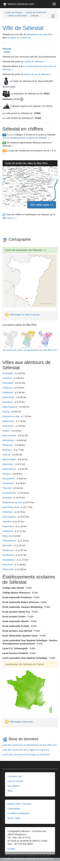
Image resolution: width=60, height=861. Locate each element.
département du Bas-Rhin (39, 34)
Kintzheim (7, 378)
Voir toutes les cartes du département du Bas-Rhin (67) (29, 350)
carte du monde (15, 781)
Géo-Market (13, 786)
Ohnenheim (8, 483)
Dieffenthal (8, 392)
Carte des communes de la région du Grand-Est (26, 754)
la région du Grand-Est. (19, 37)
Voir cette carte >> (41, 204)
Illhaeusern (8, 445)
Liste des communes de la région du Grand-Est (25, 749)
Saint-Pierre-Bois (11, 507)
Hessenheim (9, 478)
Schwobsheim (9, 493)
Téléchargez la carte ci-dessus (22, 314)
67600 (6, 52)
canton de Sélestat (34, 61)
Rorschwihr (8, 426)
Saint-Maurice (9, 517)
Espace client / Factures (19, 804)
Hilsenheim (8, 464)
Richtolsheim (9, 560)
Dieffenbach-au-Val (12, 502)
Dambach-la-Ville (11, 416)
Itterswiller (7, 545)
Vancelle (7, 521)
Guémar (6, 454)
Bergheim (7, 450)
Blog (10, 790)
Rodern (6, 430)
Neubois (6, 473)
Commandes (14, 808)
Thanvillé (7, 488)
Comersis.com (15, 776)
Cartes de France (13, 12)
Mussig (6, 411)
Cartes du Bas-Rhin (17, 15)
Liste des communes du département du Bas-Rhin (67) (29, 745)
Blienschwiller (9, 459)
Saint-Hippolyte (10, 407)
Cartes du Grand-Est (36, 12)
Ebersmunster (9, 435)
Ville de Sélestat (23, 28)
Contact (11, 848)
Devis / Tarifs (14, 818)
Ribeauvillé (8, 569)
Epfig (5, 536)
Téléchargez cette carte (19, 721)
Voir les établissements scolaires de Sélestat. (26, 138)
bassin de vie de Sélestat (38, 74)
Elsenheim (7, 564)
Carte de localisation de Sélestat (23, 250)
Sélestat (6, 48)
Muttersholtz (8, 397)
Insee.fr (12, 218)
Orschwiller (8, 383)
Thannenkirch (9, 540)
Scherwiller (8, 373)
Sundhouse (8, 550)
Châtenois (7, 387)
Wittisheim (7, 512)
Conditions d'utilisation (19, 813)
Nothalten (7, 497)
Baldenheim (8, 421)
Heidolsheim (8, 440)
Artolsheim (8, 531)
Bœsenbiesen (9, 469)
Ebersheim (8, 402)
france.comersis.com (18, 4)
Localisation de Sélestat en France (24, 664)
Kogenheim (8, 526)
